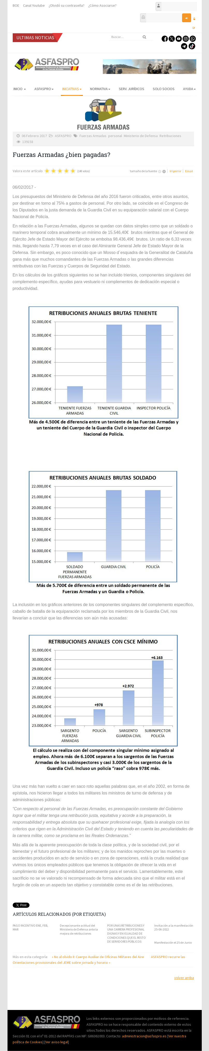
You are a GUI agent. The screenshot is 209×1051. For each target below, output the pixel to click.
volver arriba (184, 977)
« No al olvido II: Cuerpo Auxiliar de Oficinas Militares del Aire (98, 956)
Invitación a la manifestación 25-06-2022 (173, 927)
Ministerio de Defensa (141, 135)
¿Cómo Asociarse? (102, 5)
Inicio (19, 88)
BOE (16, 5)
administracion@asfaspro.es (144, 1036)
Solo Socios (164, 88)
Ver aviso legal (56, 1042)
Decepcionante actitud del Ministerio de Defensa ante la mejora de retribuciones (79, 929)
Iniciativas (72, 88)
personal (115, 135)
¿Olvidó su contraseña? (66, 5)
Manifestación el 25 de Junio (173, 942)
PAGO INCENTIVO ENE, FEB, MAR (30, 927)
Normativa (100, 88)
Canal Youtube (34, 5)
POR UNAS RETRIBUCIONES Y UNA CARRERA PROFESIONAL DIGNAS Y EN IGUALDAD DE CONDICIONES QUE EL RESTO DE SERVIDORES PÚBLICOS (126, 933)
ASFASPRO (44, 88)
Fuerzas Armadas (93, 135)
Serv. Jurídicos (131, 88)
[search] (131, 37)
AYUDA (189, 88)
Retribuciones (170, 135)
